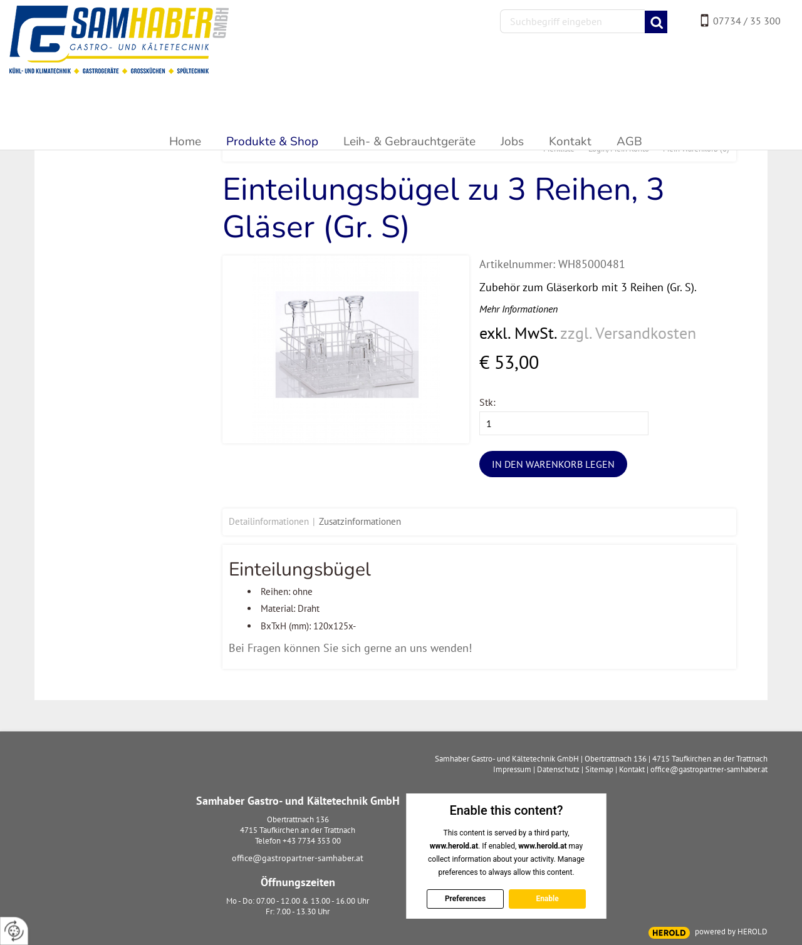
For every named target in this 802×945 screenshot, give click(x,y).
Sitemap (599, 769)
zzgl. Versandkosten (628, 333)
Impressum (512, 769)
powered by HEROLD (731, 931)
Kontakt (632, 769)
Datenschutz (558, 769)
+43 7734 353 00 (312, 840)
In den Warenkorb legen (553, 464)
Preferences (464, 898)
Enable (547, 898)
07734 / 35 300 (747, 20)
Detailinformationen (269, 521)
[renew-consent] (14, 931)
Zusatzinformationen (360, 521)
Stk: (487, 402)
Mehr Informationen (518, 308)
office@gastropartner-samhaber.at (297, 858)
